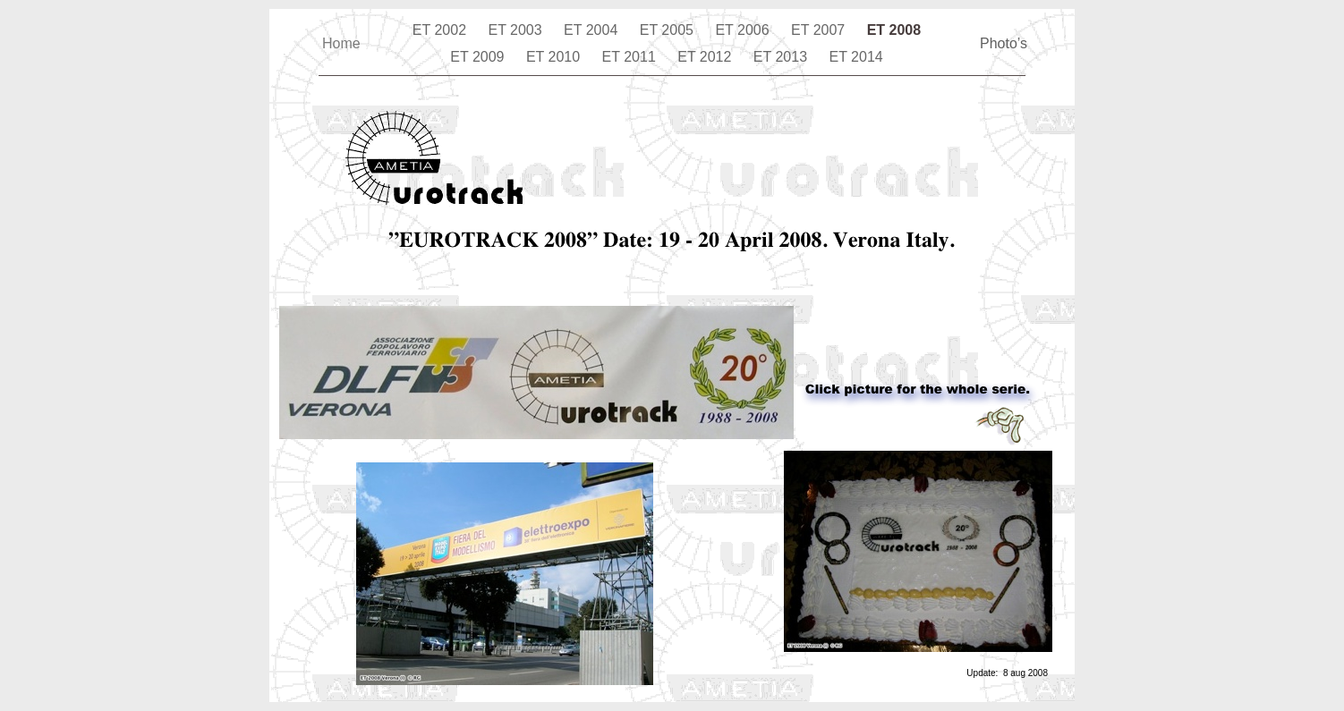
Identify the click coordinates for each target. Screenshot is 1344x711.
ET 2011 (631, 56)
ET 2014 (856, 56)
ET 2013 (782, 56)
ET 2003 (517, 30)
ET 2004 (593, 30)
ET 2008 (894, 30)
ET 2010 (555, 56)
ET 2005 (669, 30)
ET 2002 (442, 30)
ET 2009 (479, 56)
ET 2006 (744, 30)
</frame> (434, 289)
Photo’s (1003, 43)
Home (341, 43)
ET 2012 (706, 56)
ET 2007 (820, 30)
